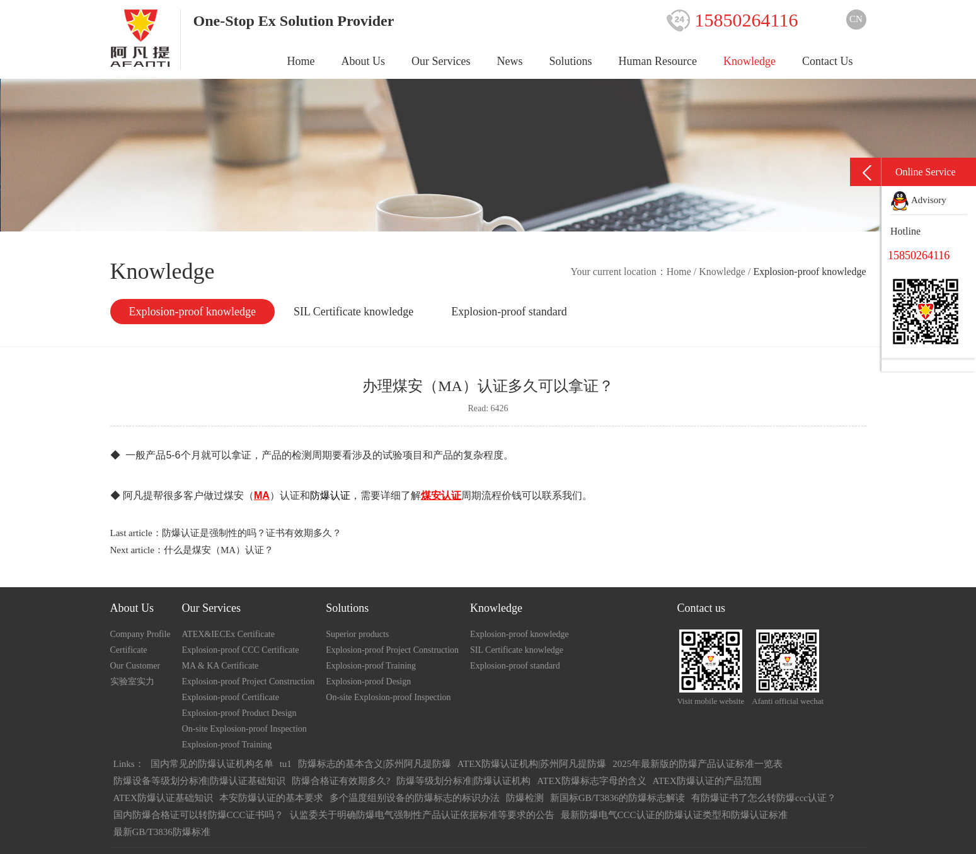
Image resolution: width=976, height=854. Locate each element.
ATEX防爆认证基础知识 (163, 798)
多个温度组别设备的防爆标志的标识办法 (415, 798)
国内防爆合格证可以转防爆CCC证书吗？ (198, 815)
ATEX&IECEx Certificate (228, 634)
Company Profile (140, 634)
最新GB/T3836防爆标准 (161, 832)
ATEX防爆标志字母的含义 (591, 781)
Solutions (570, 61)
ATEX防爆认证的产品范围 (707, 781)
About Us (364, 61)
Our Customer (135, 665)
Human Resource (658, 61)
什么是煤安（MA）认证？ (218, 550)
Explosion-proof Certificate (230, 697)
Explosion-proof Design (368, 681)
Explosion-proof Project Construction (248, 681)
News (510, 61)
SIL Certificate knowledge (353, 311)
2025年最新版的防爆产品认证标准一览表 (697, 764)
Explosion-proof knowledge (192, 311)
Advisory (918, 200)
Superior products (357, 634)
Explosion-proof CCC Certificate (240, 650)
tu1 (286, 764)
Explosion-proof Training (227, 744)
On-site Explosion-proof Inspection (244, 729)
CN (856, 19)
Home (301, 61)
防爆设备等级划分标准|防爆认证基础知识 (199, 781)
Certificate (128, 650)
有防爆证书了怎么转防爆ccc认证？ (763, 798)
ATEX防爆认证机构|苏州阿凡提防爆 (531, 764)
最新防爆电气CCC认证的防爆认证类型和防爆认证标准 (674, 815)
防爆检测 (525, 798)
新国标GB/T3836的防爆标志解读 (617, 798)
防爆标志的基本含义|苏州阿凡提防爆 (374, 764)
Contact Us (827, 61)
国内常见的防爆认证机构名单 (212, 764)
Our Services (440, 61)
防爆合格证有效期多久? (341, 781)
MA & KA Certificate (220, 665)
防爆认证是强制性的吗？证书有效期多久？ (252, 533)
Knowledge (749, 61)
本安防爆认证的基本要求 (271, 798)
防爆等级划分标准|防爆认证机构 (463, 781)
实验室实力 (132, 681)
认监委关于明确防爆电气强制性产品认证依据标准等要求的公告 (422, 815)
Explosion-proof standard (508, 311)
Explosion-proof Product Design (239, 713)
